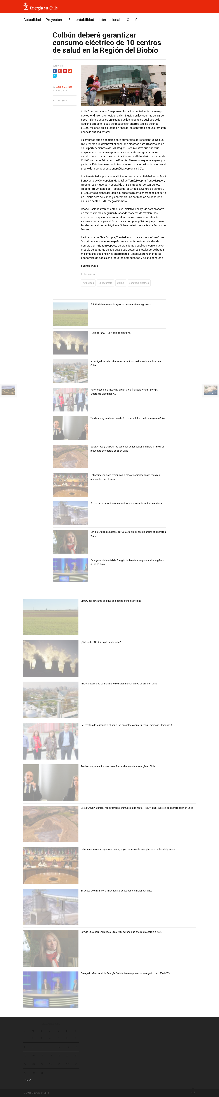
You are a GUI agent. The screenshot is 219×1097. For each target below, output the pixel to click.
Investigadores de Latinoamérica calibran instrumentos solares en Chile (119, 683)
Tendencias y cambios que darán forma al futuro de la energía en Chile (127, 418)
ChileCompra (105, 282)
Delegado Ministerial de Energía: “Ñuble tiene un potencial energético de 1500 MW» (125, 973)
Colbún (120, 282)
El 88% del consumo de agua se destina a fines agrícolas (120, 304)
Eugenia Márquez (64, 87)
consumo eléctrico (139, 282)
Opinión (133, 20)
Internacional (109, 20)
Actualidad (32, 20)
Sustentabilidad (81, 20)
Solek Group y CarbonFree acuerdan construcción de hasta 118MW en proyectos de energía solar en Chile (137, 807)
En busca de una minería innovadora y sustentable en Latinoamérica (126, 503)
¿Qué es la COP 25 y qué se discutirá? (110, 332)
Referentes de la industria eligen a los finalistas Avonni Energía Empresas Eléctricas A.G (127, 725)
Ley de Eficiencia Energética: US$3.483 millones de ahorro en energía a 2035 (121, 932)
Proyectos (54, 20)
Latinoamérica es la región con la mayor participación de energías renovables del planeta (128, 849)
